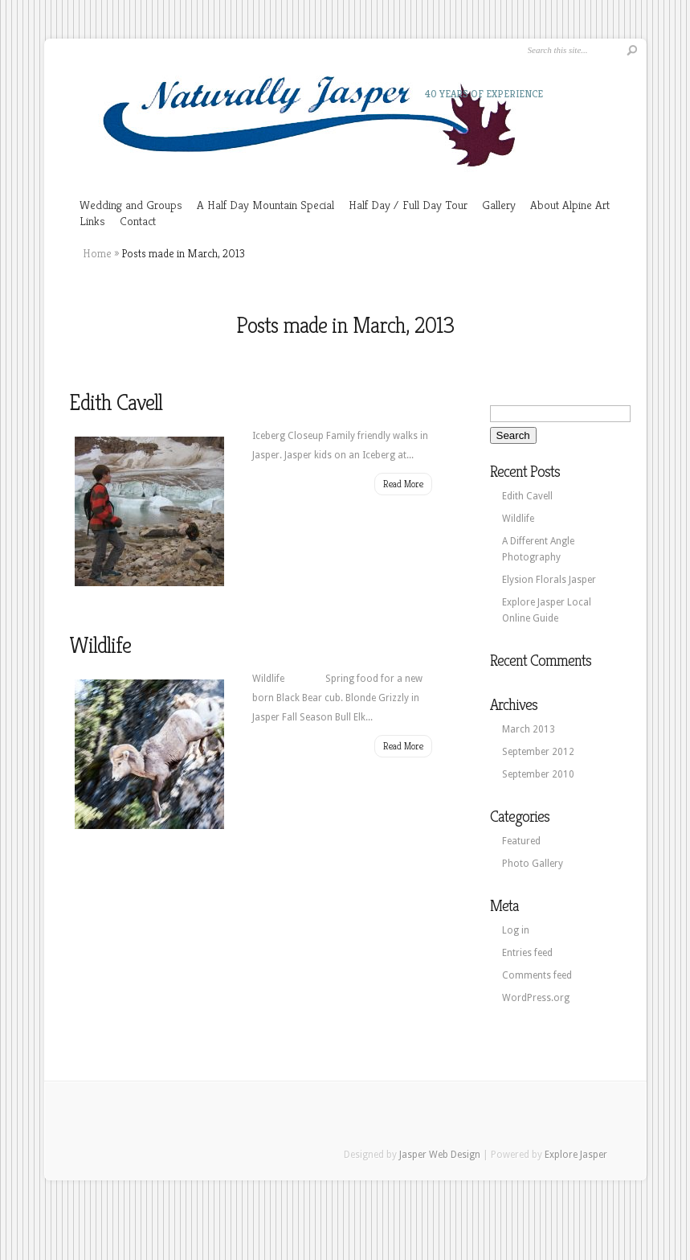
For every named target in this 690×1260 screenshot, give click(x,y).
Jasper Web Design (439, 1154)
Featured (521, 841)
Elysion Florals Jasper (549, 579)
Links (92, 220)
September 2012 (538, 751)
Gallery (499, 204)
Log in (515, 930)
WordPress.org (536, 997)
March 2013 (528, 729)
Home (97, 253)
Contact (138, 220)
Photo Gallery (532, 863)
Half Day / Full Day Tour (408, 204)
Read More (403, 484)
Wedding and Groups (131, 204)
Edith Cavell (115, 402)
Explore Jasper (576, 1154)
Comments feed (537, 975)
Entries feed (527, 952)
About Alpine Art (570, 204)
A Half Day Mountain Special (265, 204)
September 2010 (538, 774)
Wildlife (100, 645)
